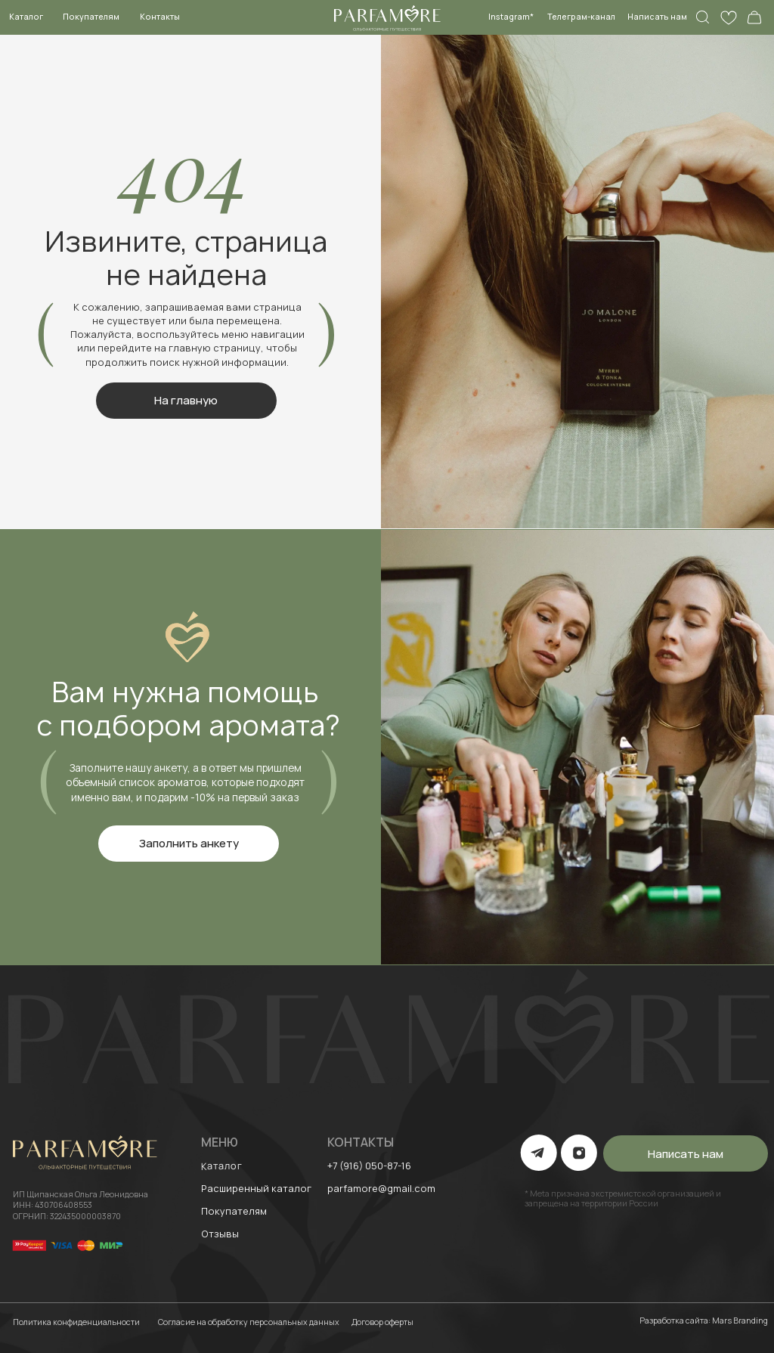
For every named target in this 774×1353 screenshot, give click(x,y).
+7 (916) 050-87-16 (369, 1165)
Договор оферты (382, 1322)
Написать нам (657, 16)
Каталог (26, 16)
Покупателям (91, 16)
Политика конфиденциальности (76, 1322)
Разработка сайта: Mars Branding (703, 1320)
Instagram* (511, 16)
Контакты (160, 16)
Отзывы (220, 1233)
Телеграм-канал (581, 16)
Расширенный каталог (256, 1188)
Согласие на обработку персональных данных (248, 1322)
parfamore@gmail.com (381, 1188)
